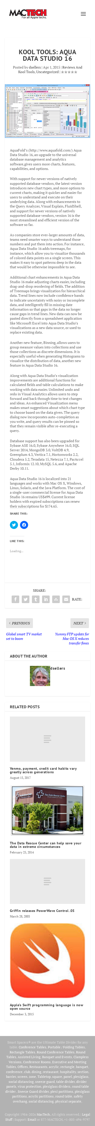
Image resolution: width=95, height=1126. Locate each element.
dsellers (35, 67)
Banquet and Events (57, 1057)
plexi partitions (61, 1091)
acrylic (54, 1066)
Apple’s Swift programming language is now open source (46, 1007)
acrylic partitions (41, 1096)
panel (68, 1076)
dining (36, 1072)
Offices (22, 1066)
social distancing (21, 1081)
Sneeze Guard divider (33, 1091)
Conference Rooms (37, 1062)
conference (14, 1072)
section (83, 1072)
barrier (11, 1076)
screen (22, 1076)
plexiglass (80, 1076)
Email (32, 1119)
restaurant (51, 1072)
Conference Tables (32, 1047)
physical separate (68, 1101)
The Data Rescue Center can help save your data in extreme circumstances (46, 845)
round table (63, 1096)
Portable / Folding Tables (66, 1047)
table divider (65, 1081)
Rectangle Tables (22, 1052)
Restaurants (38, 1066)
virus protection (29, 1086)
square (57, 1076)
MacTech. (44, 1114)
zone (32, 1076)
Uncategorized (47, 71)
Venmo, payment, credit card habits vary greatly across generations (43, 770)
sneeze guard (45, 1081)
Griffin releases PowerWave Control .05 (42, 910)
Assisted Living (29, 1057)
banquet (82, 1066)
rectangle (67, 1066)
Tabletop (44, 1076)
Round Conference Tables (55, 1052)
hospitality (68, 1072)
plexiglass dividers (56, 1086)
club (27, 1072)
